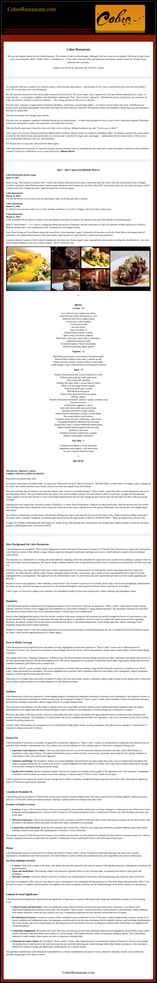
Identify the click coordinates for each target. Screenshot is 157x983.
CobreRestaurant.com (32, 9)
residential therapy (48, 120)
